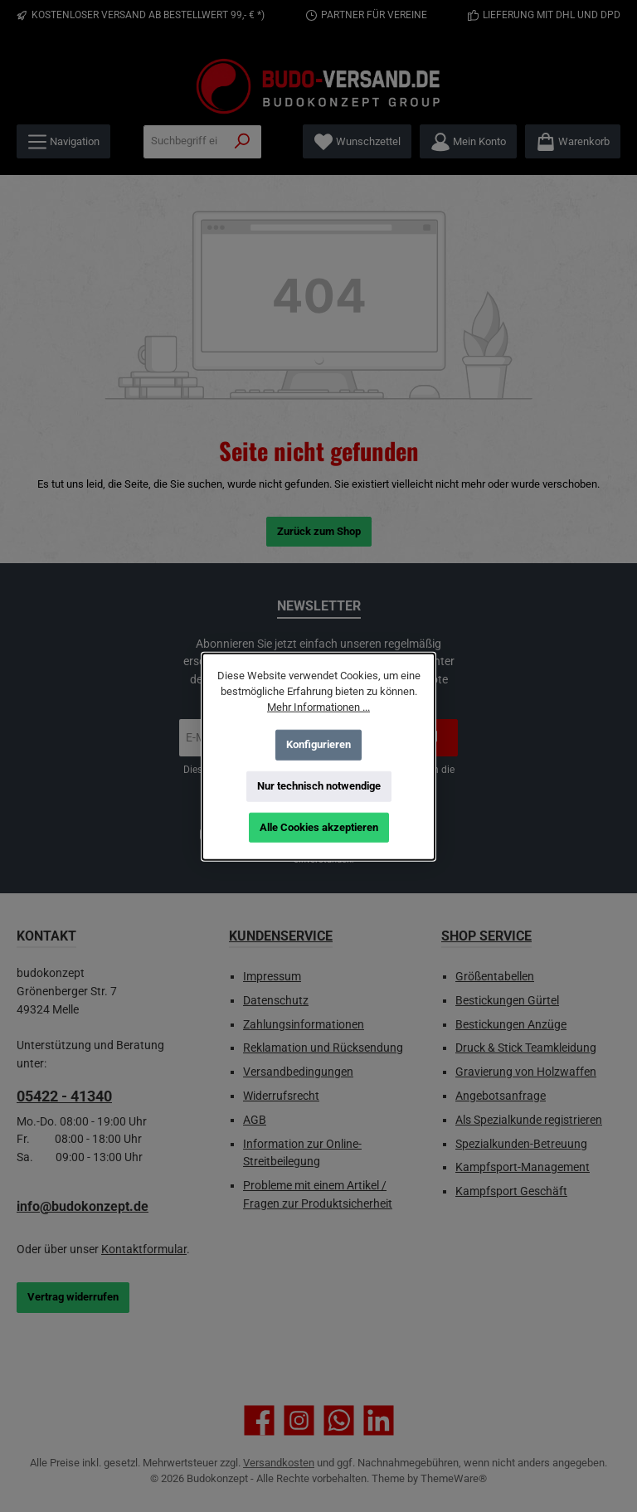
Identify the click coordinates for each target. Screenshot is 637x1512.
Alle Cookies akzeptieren (319, 826)
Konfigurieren (318, 743)
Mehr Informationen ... (318, 706)
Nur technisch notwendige (319, 785)
